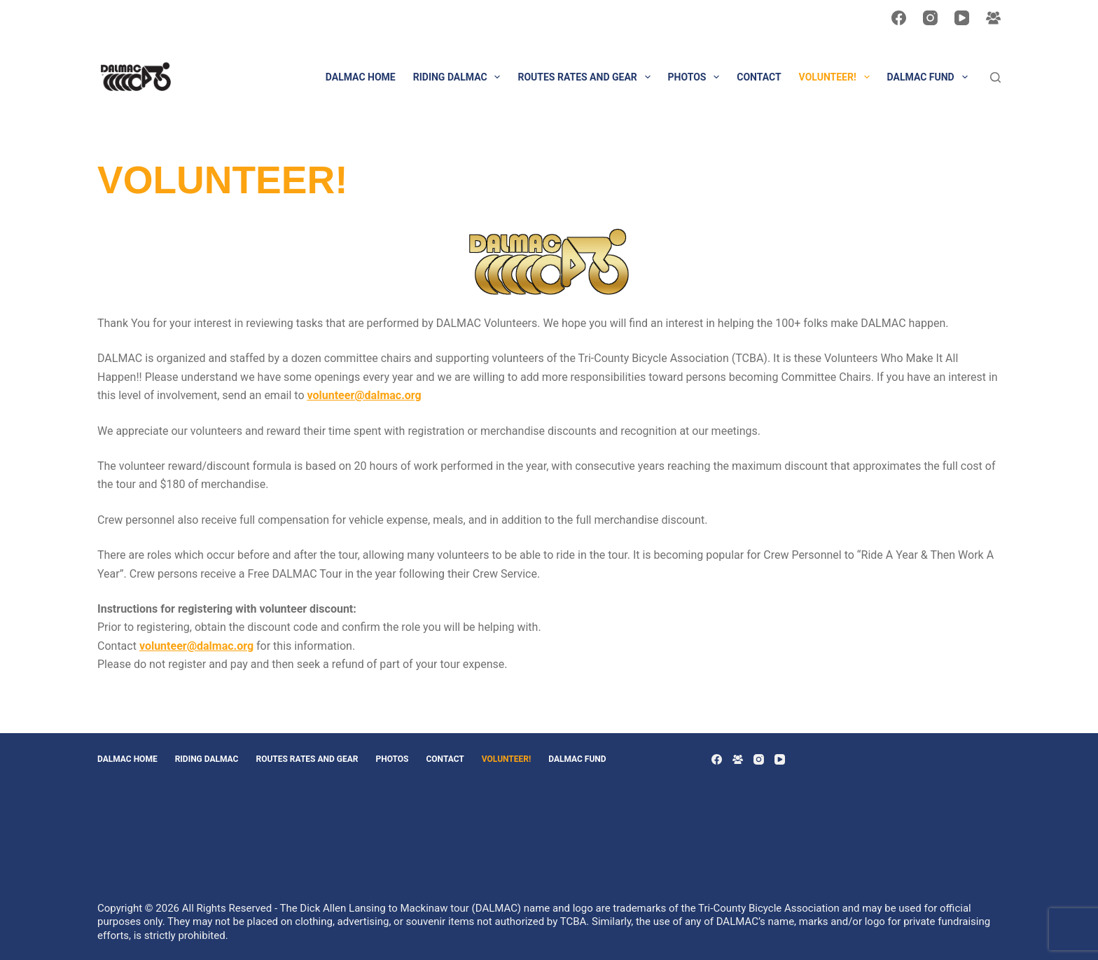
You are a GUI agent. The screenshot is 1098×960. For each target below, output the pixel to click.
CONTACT (759, 77)
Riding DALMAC (459, 77)
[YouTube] (961, 18)
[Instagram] (930, 18)
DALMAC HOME (361, 77)
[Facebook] (898, 18)
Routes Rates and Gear (586, 77)
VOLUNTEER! (837, 77)
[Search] (995, 77)
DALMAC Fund (930, 77)
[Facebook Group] (993, 18)
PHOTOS (696, 77)
